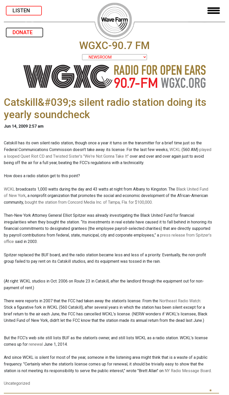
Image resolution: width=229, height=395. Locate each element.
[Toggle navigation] (213, 10)
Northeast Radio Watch (179, 300)
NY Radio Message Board (188, 370)
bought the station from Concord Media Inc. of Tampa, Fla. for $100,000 (88, 202)
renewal (36, 344)
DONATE (24, 32)
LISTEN (24, 10)
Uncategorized (17, 383)
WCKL (175, 149)
